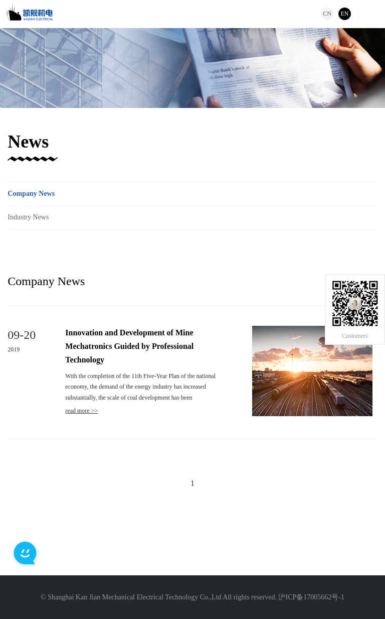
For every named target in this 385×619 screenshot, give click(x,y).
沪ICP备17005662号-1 (311, 597)
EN (345, 13)
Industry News (28, 217)
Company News (31, 193)
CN (327, 13)
